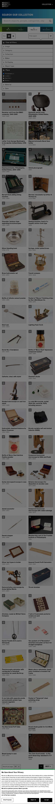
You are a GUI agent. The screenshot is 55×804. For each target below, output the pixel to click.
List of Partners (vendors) (9, 797)
